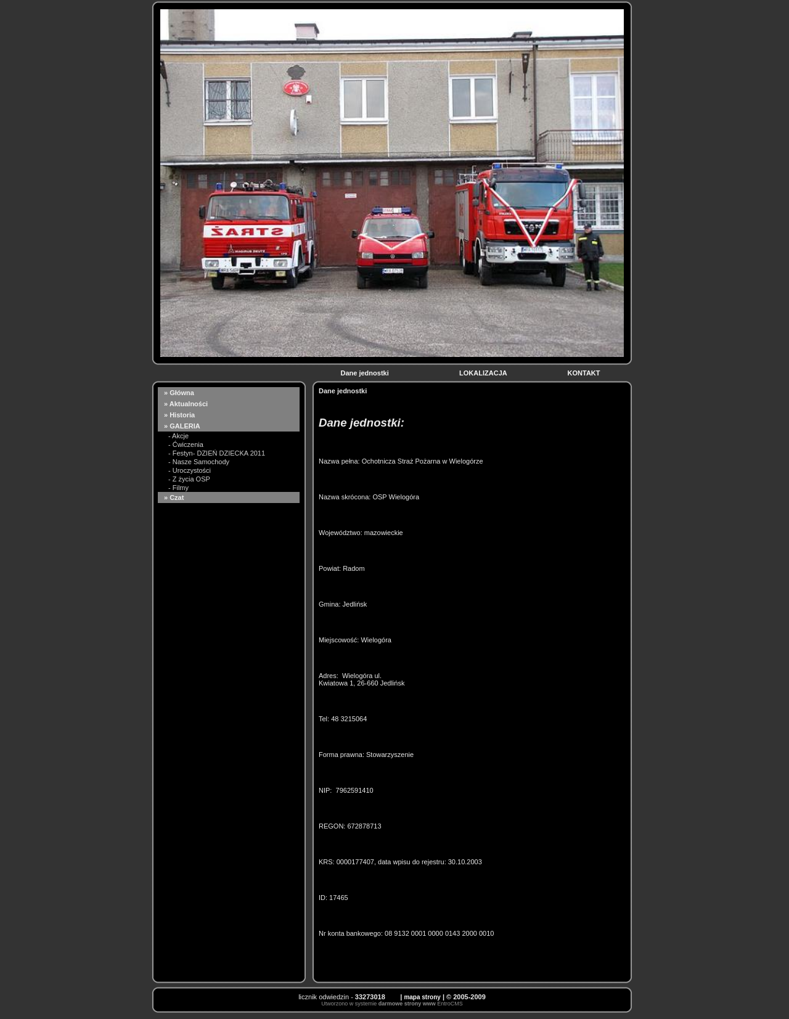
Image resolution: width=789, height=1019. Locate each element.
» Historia (180, 415)
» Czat (175, 497)
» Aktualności (187, 403)
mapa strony (422, 997)
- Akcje (178, 436)
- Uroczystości (189, 470)
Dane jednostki (365, 373)
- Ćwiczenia (185, 444)
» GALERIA (183, 426)
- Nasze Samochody (198, 461)
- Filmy (178, 487)
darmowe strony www (407, 1004)
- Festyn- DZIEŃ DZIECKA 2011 (216, 453)
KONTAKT (585, 373)
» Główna (180, 392)
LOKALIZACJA (484, 373)
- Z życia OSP (189, 479)
